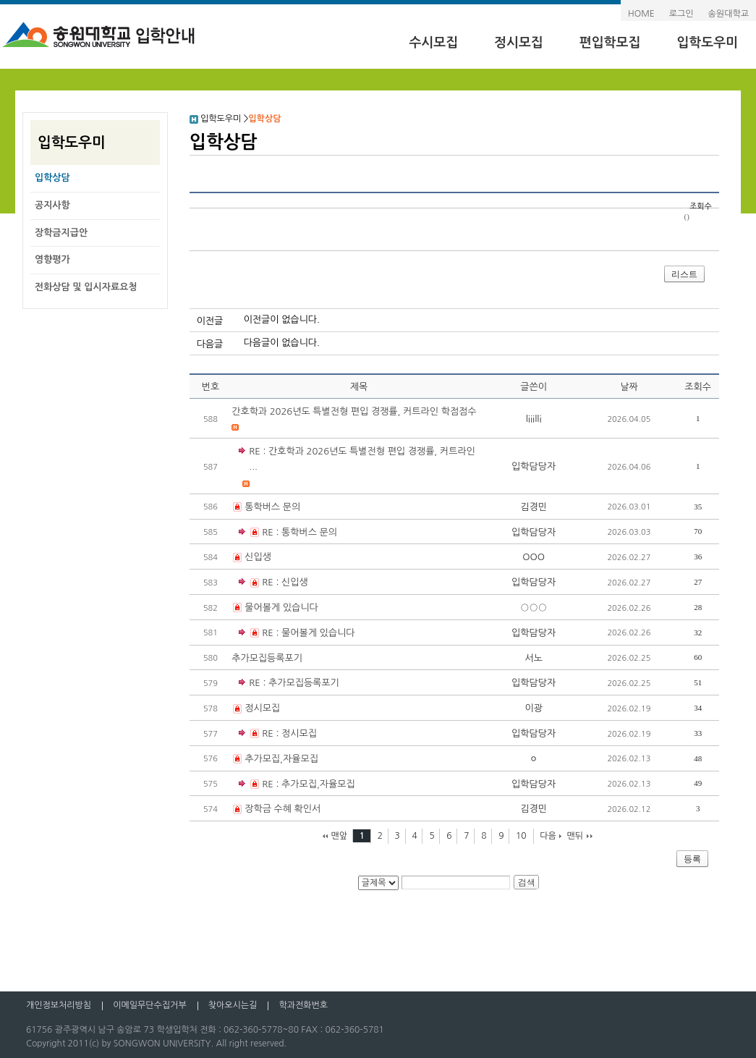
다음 (548, 835)
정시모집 (518, 42)
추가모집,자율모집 (281, 758)
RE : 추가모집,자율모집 (297, 784)
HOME (641, 13)
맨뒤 (574, 835)
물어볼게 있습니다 (281, 607)
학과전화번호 (303, 1005)
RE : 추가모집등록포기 (294, 682)
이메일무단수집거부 (150, 1005)
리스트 (684, 274)
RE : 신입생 (273, 583)
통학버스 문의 (272, 507)
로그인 (681, 13)
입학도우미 (707, 42)
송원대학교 (728, 13)
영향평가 (52, 259)
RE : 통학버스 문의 (288, 533)
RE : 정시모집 (278, 734)
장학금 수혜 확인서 (282, 808)
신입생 (258, 557)
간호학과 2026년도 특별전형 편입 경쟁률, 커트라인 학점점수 (354, 411)
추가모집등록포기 (267, 658)
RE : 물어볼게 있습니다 (296, 633)
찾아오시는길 (233, 1005)
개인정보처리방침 (58, 1005)
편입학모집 (610, 42)
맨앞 (339, 835)
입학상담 (52, 177)
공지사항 (52, 205)
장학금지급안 (61, 232)
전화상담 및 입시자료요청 (86, 287)
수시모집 (433, 42)
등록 (692, 859)
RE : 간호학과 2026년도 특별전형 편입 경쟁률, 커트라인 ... (362, 459)
